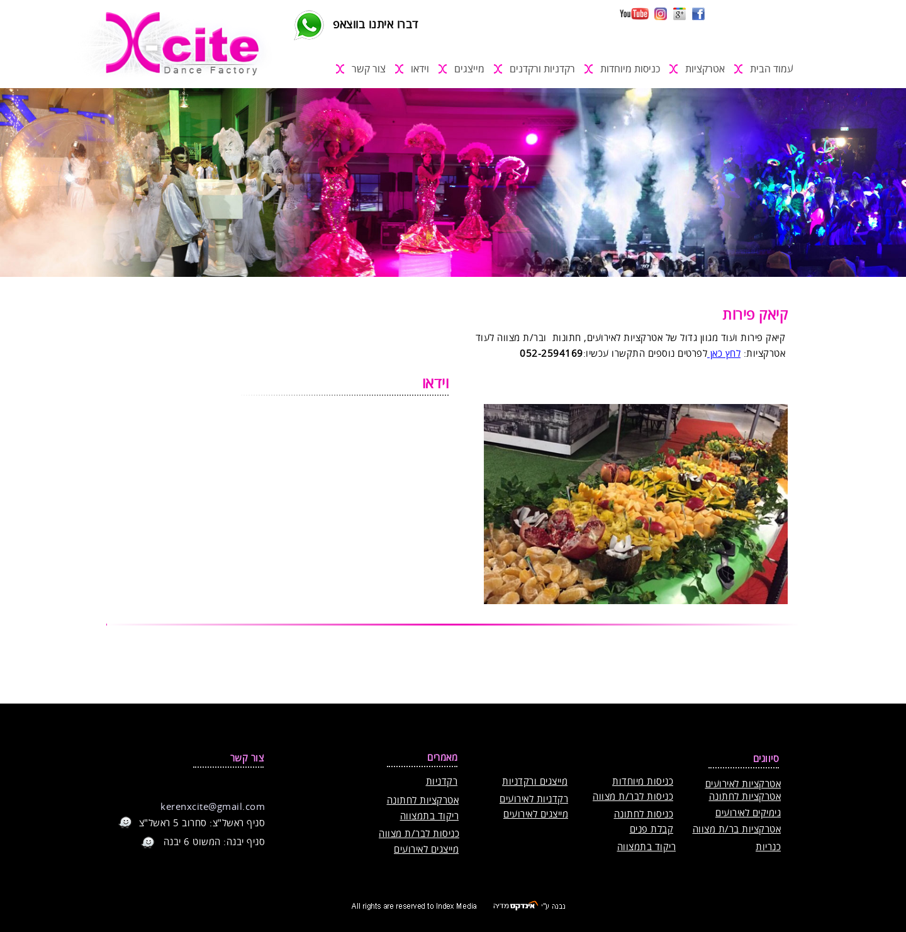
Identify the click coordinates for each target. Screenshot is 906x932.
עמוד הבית (771, 69)
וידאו (420, 69)
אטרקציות (705, 69)
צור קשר (369, 69)
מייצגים (469, 69)
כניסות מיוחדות (630, 69)
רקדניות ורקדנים (542, 69)
